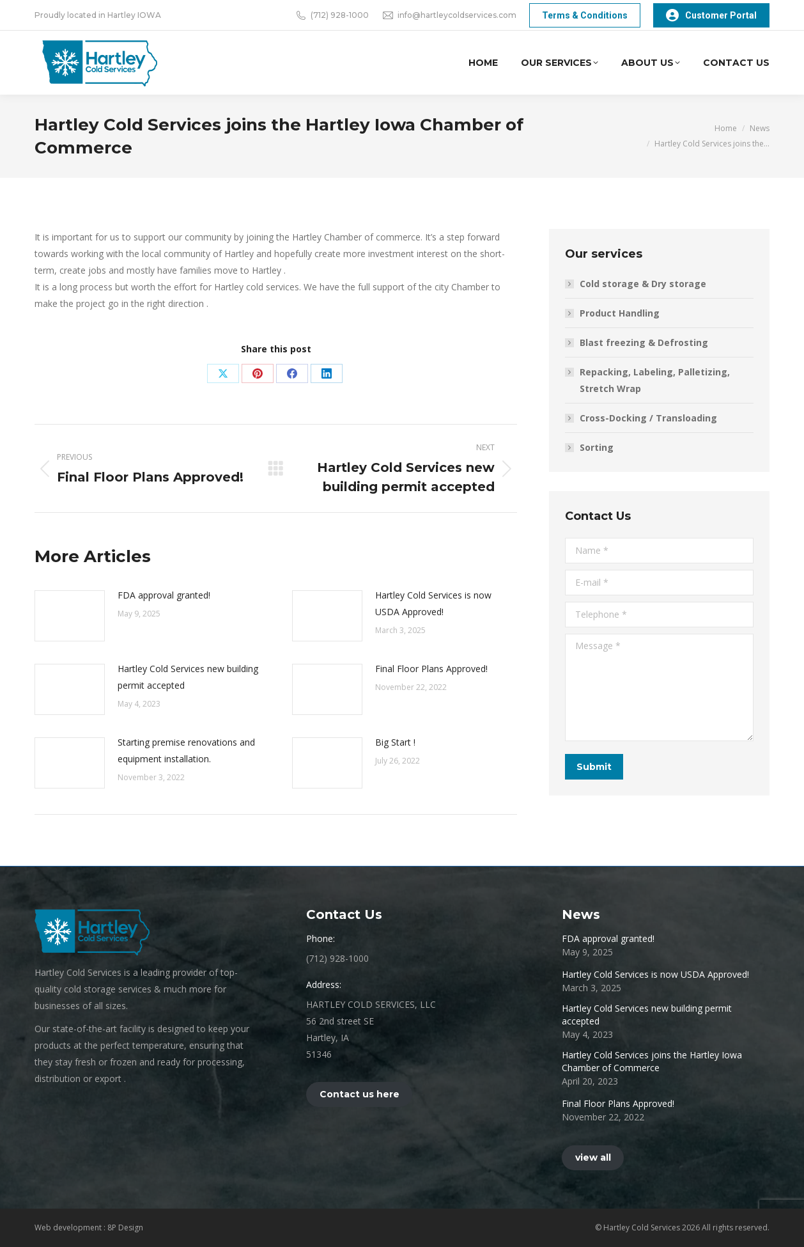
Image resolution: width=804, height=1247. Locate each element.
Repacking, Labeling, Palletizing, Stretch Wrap (655, 380)
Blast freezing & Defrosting (644, 342)
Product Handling (620, 313)
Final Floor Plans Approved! (431, 669)
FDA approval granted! (164, 595)
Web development (69, 1227)
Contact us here (359, 1094)
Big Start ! (395, 742)
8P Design (125, 1227)
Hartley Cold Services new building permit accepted (188, 677)
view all (593, 1157)
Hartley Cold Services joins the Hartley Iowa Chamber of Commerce (652, 1061)
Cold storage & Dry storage (643, 284)
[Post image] (70, 615)
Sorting (597, 447)
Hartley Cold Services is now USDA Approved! (433, 603)
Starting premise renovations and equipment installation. (186, 750)
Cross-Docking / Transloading (648, 418)
